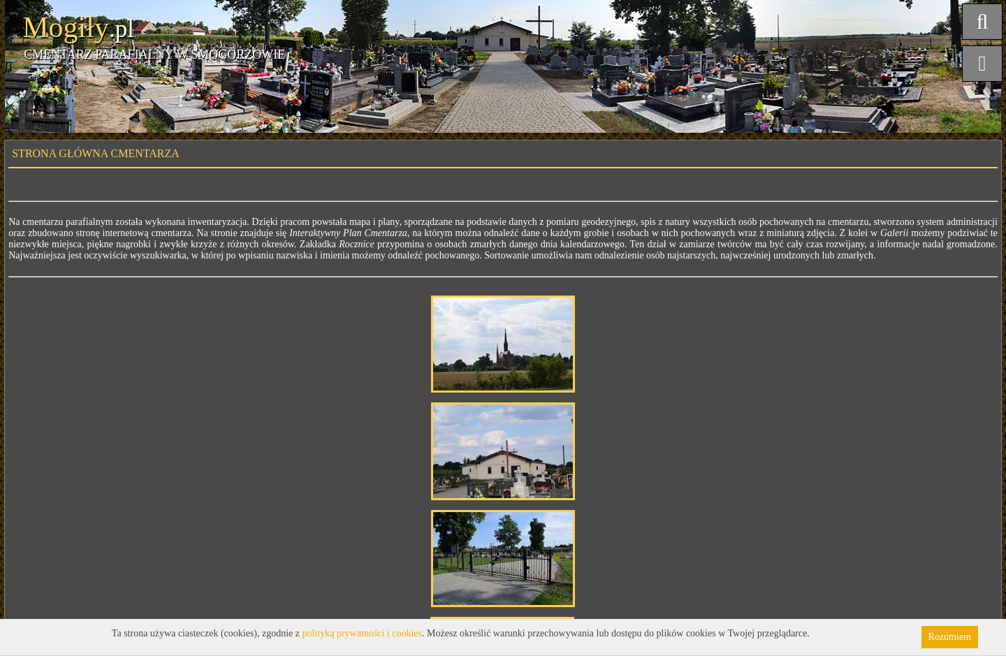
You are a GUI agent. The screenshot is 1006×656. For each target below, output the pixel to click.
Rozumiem (949, 637)
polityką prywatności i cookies (362, 633)
